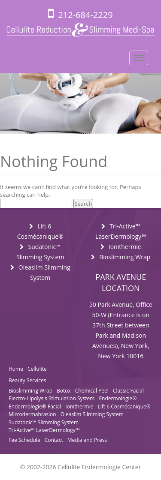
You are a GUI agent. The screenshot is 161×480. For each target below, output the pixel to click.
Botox (64, 390)
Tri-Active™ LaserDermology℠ (44, 430)
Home (16, 368)
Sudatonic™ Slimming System (44, 422)
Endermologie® (118, 398)
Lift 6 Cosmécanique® (123, 406)
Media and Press (87, 440)
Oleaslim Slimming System (92, 414)
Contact (54, 440)
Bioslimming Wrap (124, 257)
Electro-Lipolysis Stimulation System (51, 398)
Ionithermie (125, 247)
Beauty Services (27, 380)
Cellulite (37, 368)
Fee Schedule (24, 440)
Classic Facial (128, 390)
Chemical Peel (92, 390)
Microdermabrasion (32, 414)
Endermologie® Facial (35, 406)
